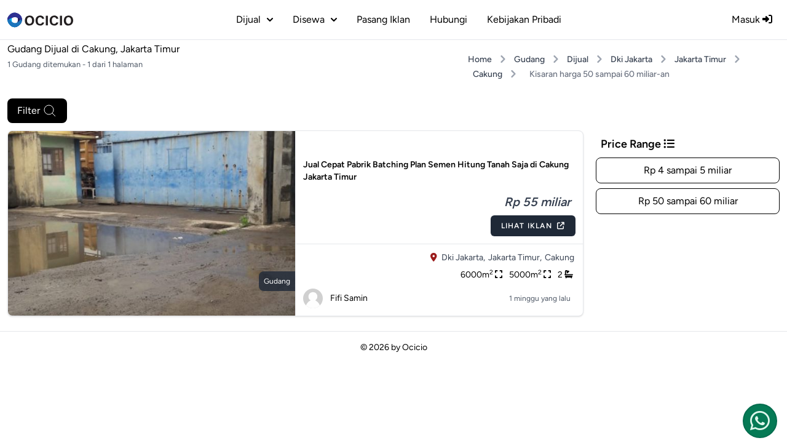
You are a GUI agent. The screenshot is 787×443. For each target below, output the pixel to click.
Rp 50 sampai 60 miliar (688, 201)
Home (480, 59)
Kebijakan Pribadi (524, 19)
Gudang (529, 59)
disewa (315, 19)
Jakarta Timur (700, 59)
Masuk (752, 19)
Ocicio (414, 347)
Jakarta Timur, (515, 257)
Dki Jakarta (631, 59)
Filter (37, 110)
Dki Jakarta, (463, 257)
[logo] (40, 20)
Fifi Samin (335, 298)
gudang (277, 281)
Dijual (577, 59)
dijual (254, 19)
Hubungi (448, 19)
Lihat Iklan (533, 226)
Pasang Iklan (383, 19)
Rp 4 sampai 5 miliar (688, 170)
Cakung (487, 74)
